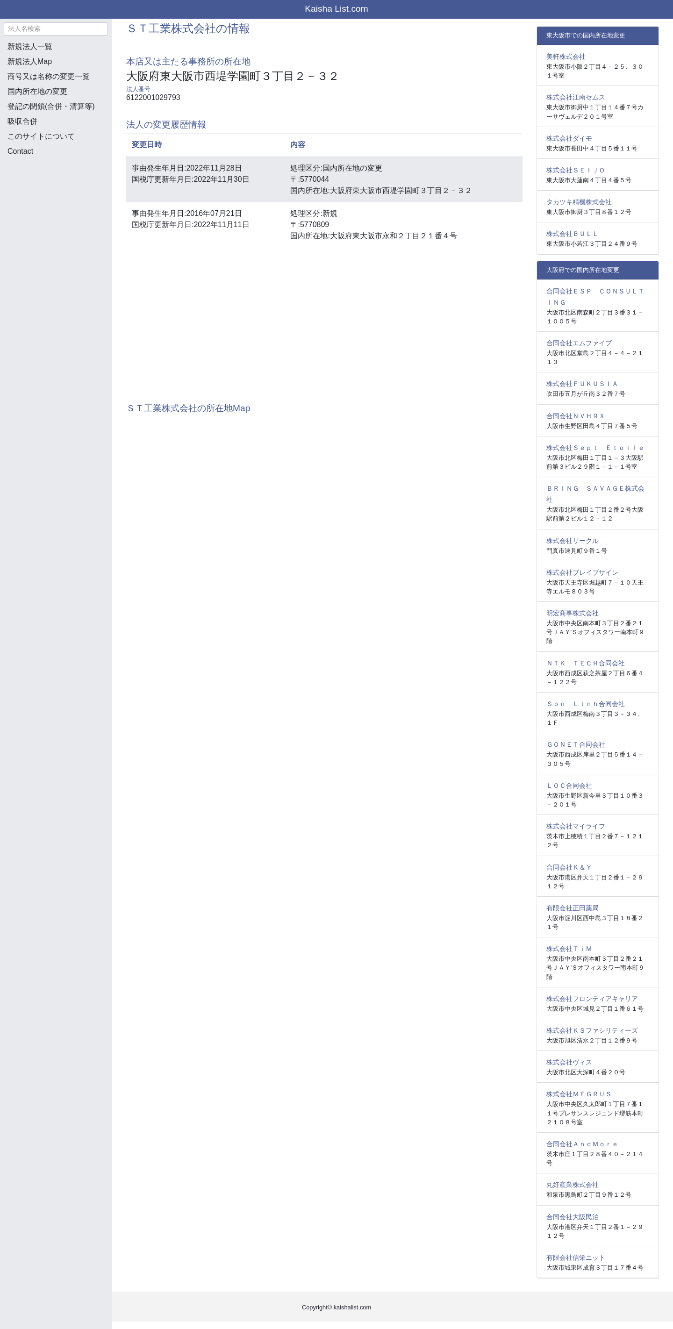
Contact (20, 151)
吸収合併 (22, 121)
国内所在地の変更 (37, 91)
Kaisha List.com (336, 9)
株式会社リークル (572, 540)
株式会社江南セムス (575, 97)
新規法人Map (29, 61)
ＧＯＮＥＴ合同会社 (575, 744)
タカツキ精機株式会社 (579, 202)
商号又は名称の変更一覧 (48, 76)
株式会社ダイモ (569, 138)
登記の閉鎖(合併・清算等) (51, 106)
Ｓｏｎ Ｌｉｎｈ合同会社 (585, 703)
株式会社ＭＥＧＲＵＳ (579, 1094)
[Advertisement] (56, 213)
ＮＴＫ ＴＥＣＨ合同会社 (585, 663)
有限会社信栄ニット (575, 1257)
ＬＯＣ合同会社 (569, 785)
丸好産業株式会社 (572, 1184)
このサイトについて (41, 136)
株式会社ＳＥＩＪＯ (575, 170)
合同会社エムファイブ (579, 343)
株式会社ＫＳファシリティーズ (592, 1030)
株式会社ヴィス (569, 1062)
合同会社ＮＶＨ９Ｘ (575, 416)
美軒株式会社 (566, 56)
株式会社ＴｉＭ (569, 948)
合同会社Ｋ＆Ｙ (569, 867)
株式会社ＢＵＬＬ (572, 233)
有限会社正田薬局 (572, 908)
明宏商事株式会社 (572, 613)
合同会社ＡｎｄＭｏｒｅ (582, 1144)
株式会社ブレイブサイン (582, 572)
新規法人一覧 (29, 46)
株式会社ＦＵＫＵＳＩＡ (582, 383)
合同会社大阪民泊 (572, 1217)
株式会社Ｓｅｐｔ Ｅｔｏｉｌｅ (595, 447)
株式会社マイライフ (575, 826)
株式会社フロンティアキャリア (592, 998)
